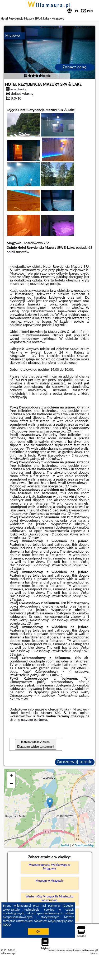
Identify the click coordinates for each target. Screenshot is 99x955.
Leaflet (65, 845)
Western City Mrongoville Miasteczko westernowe (49, 898)
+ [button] (11, 776)
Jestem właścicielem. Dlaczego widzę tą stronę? (35, 744)
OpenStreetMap (84, 845)
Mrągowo (12, 35)
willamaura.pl (49, 5)
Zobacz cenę (75, 66)
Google (68, 905)
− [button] (11, 784)
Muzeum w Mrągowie (49, 880)
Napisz (94, 953)
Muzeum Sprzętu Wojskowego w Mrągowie (49, 866)
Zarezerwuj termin (75, 761)
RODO (7, 924)
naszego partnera (34, 719)
